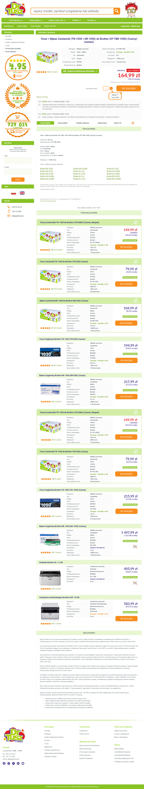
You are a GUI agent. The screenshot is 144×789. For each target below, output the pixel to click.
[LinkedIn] (18, 763)
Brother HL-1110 (78, 171)
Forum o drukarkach (121, 734)
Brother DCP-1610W (46, 174)
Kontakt (8, 36)
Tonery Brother (36, 26)
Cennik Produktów (86, 758)
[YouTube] (23, 763)
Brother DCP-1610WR (47, 179)
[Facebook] (4, 763)
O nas (7, 45)
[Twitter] (13, 763)
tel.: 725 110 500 (9, 757)
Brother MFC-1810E (113, 176)
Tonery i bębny (34, 20)
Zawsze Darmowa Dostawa (89, 745)
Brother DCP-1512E (46, 171)
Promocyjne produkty (87, 752)
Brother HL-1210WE (113, 171)
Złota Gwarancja (85, 749)
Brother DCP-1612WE (80, 168)
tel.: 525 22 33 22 (9, 754)
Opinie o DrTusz (42, 97)
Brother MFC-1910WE (114, 179)
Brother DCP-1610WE (47, 176)
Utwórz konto (84, 734)
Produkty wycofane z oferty (124, 762)
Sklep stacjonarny (120, 731)
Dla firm (47, 740)
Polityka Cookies (50, 757)
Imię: (6, 156)
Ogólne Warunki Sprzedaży (54, 753)
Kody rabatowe (84, 755)
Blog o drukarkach (121, 737)
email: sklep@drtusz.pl (11, 759)
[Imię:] (17, 160)
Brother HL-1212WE (113, 174)
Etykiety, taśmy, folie (56, 20)
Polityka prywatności (52, 750)
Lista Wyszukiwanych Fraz (124, 758)
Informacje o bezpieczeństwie (48, 201)
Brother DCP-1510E (46, 168)
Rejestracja (135, 26)
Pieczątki (90, 20)
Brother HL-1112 (78, 176)
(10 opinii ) (52, 72)
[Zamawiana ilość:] (106, 88)
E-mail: (6, 167)
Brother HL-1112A (79, 179)
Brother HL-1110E (79, 174)
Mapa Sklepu (119, 749)
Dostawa (8, 39)
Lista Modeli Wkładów (122, 755)
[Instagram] (8, 763)
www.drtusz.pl (9, 26)
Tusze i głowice (14, 20)
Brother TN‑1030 (49, 26)
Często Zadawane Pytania (14, 42)
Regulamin (48, 747)
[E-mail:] (17, 172)
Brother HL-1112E (112, 168)
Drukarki (75, 20)
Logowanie (125, 26)
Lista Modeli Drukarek (122, 752)
